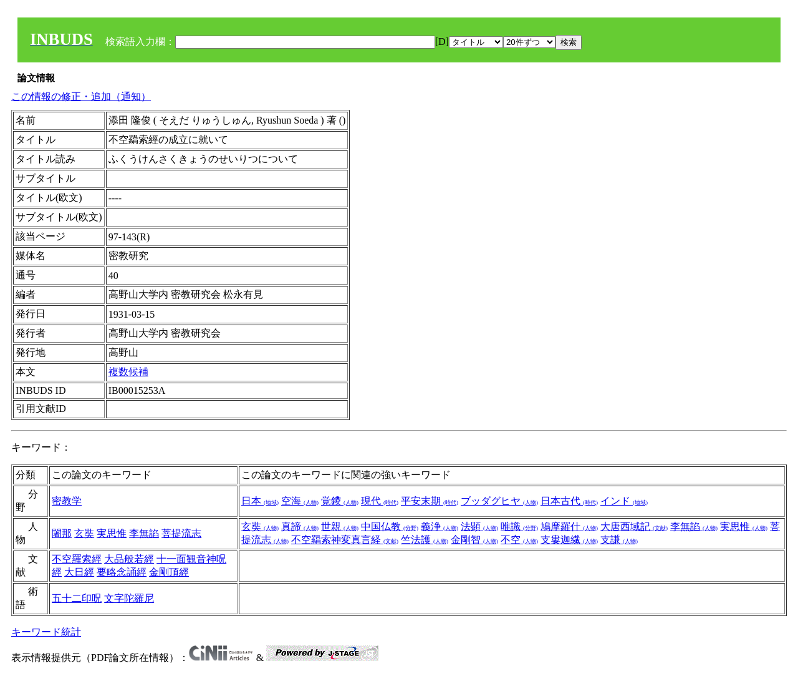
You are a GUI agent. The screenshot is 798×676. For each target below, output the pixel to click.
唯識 (519, 526)
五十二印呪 (77, 598)
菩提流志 (181, 533)
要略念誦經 (122, 572)
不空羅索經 (77, 559)
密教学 (67, 501)
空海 (300, 501)
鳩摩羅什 (569, 526)
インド (624, 501)
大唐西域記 (634, 526)
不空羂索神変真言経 (344, 539)
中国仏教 (389, 526)
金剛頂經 (169, 572)
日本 (260, 501)
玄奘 (84, 533)
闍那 (62, 533)
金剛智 (474, 539)
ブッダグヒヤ (499, 501)
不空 (519, 539)
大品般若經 (129, 559)
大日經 (79, 572)
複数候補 (128, 371)
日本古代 (569, 501)
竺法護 (424, 539)
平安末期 (429, 501)
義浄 (439, 526)
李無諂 (144, 533)
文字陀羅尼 (129, 598)
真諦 (300, 526)
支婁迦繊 (569, 539)
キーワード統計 (46, 632)
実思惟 (112, 533)
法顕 (479, 526)
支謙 (619, 539)
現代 (379, 501)
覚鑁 (339, 501)
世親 (339, 526)
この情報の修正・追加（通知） (81, 96)
